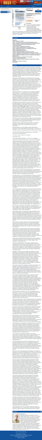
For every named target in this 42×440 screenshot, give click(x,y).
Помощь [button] (33, 6)
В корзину (38, 11)
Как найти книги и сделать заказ (21, 436)
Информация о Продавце (21, 433)
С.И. (22, 413)
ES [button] (24, 1)
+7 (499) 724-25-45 (22, 2)
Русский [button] (21, 1)
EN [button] (25, 1)
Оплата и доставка (21, 437)
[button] (27, 1)
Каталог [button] (8, 6)
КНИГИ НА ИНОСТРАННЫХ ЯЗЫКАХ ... (6, 10)
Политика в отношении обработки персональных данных (21, 435)
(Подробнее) (20, 34)
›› (37, 21)
